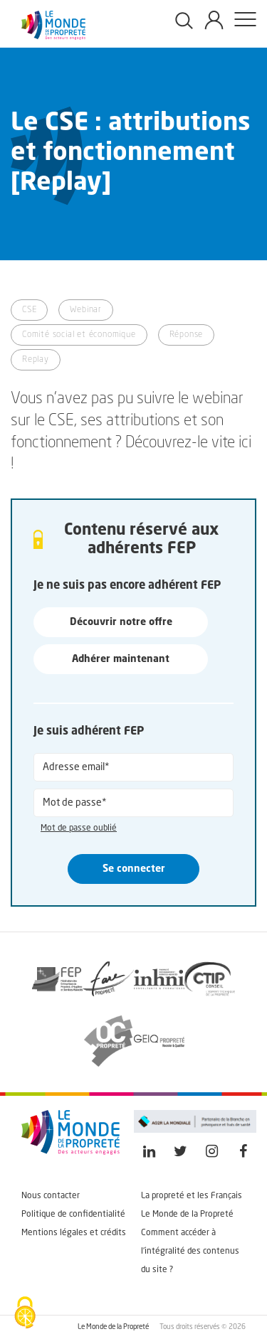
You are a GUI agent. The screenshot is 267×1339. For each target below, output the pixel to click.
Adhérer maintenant (120, 659)
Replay (35, 360)
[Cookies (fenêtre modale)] (25, 1314)
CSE (29, 310)
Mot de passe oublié (79, 828)
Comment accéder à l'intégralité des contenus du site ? (190, 1251)
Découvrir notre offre (121, 622)
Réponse (186, 335)
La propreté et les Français (191, 1196)
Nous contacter (50, 1196)
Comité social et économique (79, 335)
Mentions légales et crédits (73, 1233)
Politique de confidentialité (73, 1214)
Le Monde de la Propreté (187, 1214)
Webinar (86, 310)
